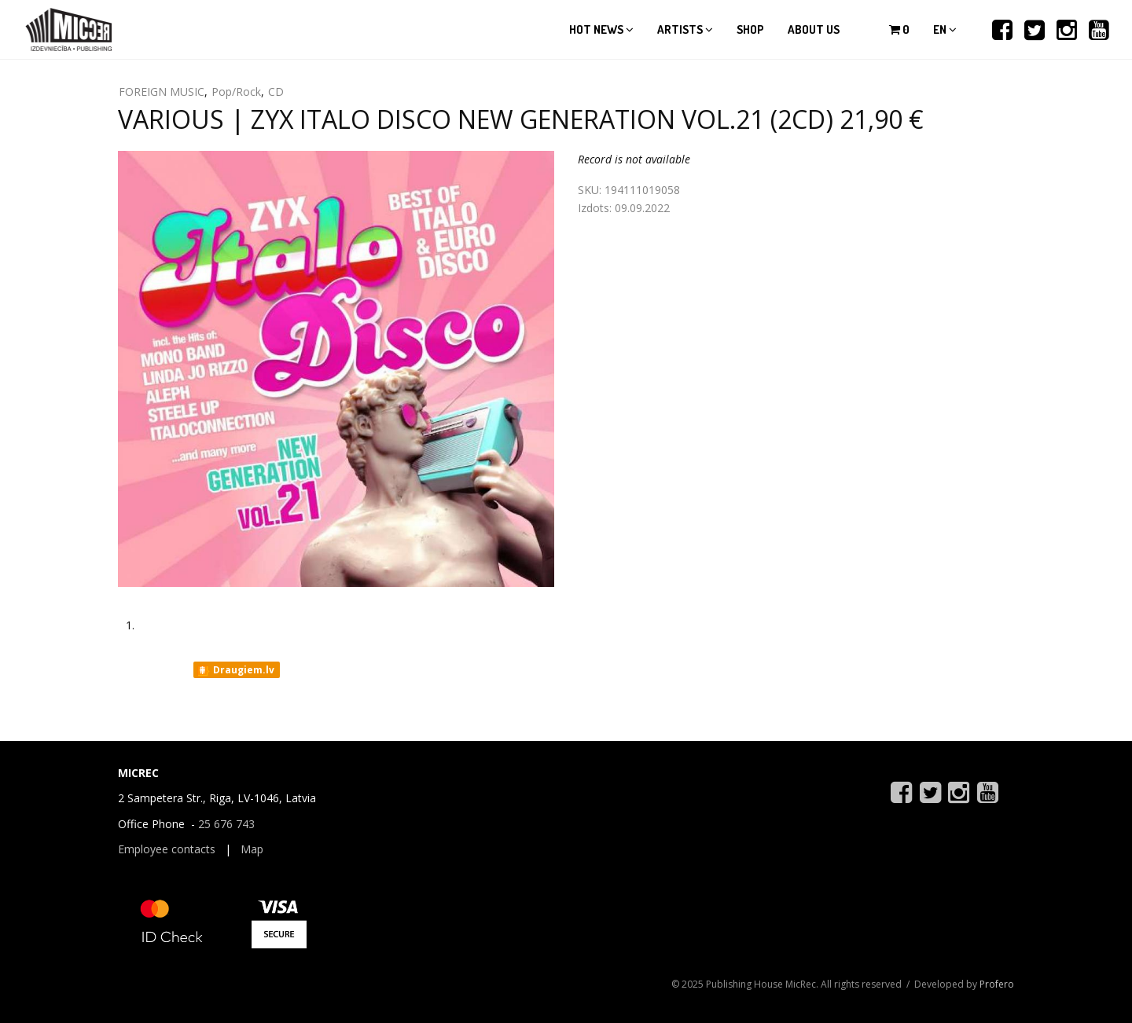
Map (252, 849)
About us (814, 29)
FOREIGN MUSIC (161, 91)
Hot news (601, 29)
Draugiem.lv (235, 670)
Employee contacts (166, 849)
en (945, 29)
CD (276, 91)
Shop (750, 29)
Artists (685, 29)
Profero (996, 984)
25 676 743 (226, 823)
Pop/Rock (236, 91)
